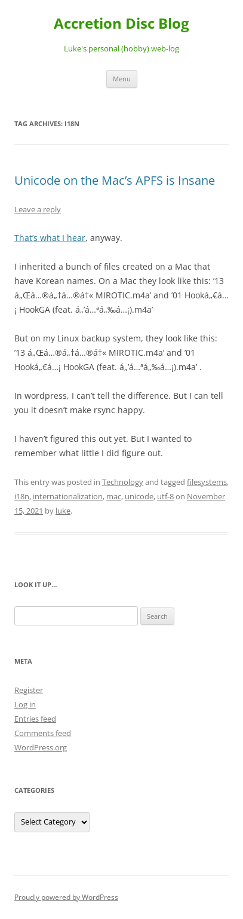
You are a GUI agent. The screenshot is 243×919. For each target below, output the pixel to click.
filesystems (207, 482)
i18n (21, 496)
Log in (25, 704)
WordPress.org (40, 747)
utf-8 (165, 496)
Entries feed (35, 718)
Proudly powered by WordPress (66, 897)
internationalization (68, 496)
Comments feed (42, 733)
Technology (122, 482)
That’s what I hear (49, 237)
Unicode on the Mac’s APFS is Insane (114, 180)
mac (113, 496)
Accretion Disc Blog (121, 23)
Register (28, 690)
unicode (139, 496)
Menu (122, 78)
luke (63, 510)
